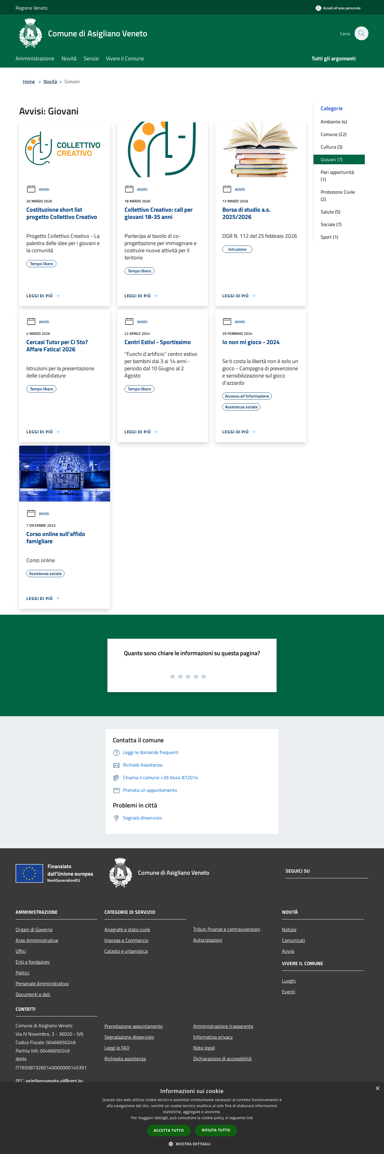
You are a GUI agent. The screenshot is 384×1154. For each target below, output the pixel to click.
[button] (192, 1144)
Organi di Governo (34, 929)
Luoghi (289, 980)
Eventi (288, 991)
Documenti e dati (33, 994)
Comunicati (293, 940)
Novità (50, 81)
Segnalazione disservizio (129, 1036)
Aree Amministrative (37, 940)
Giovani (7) (331, 159)
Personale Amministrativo (42, 983)
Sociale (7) (331, 224)
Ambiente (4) (334, 121)
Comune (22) (333, 134)
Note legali (204, 1047)
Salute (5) (330, 211)
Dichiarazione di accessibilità (222, 1058)
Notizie (289, 929)
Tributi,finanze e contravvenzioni (226, 929)
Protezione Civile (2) (338, 195)
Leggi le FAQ (117, 1047)
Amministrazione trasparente (223, 1026)
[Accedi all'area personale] (338, 8)
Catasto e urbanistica (126, 951)
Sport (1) (329, 237)
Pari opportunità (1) (337, 175)
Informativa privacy (213, 1036)
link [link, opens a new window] (250, 1117)
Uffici (21, 951)
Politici (22, 972)
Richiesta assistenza (125, 1058)
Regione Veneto (31, 7)
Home (29, 81)
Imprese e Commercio (126, 940)
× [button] (377, 1088)
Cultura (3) (331, 146)
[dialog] (192, 1118)
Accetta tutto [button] (169, 1130)
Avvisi (37, 189)
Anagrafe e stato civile (127, 929)
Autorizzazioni (207, 939)
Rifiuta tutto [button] (216, 1130)
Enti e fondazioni (33, 961)
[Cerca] (361, 33)
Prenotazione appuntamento (133, 1026)
